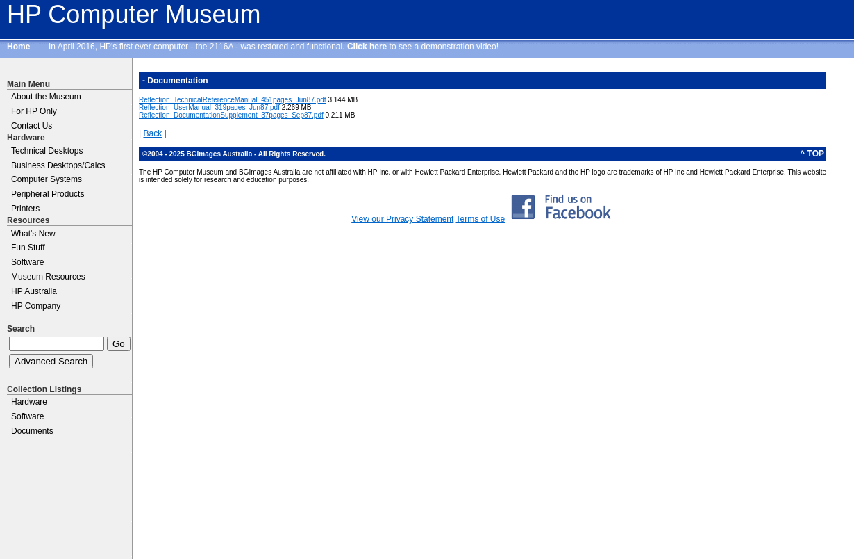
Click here (367, 46)
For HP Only (34, 111)
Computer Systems (46, 179)
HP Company (35, 306)
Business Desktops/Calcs (58, 165)
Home (18, 46)
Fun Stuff (27, 247)
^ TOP (812, 154)
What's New (33, 233)
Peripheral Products (47, 194)
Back (152, 133)
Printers (25, 208)
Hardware (29, 402)
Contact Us (31, 126)
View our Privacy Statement (402, 219)
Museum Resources (48, 277)
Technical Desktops (47, 151)
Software (27, 262)
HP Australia (34, 291)
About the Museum (46, 97)
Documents (32, 431)
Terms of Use (480, 219)
